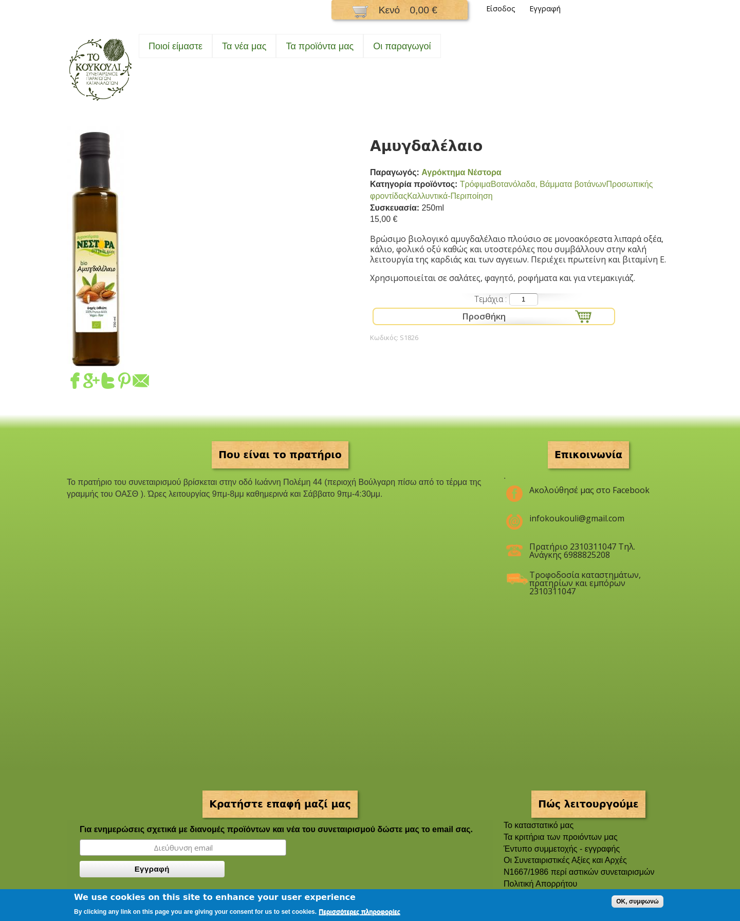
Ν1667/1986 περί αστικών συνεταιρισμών (579, 872)
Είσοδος (500, 8)
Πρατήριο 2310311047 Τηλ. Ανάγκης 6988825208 (582, 550)
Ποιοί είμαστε (175, 46)
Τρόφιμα (475, 184)
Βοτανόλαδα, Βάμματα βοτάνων (548, 184)
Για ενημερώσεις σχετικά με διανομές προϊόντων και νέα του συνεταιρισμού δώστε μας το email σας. (276, 829)
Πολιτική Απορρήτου (540, 883)
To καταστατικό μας (539, 825)
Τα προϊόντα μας (320, 46)
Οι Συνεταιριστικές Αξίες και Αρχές (565, 860)
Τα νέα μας (244, 46)
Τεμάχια (489, 299)
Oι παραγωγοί (402, 46)
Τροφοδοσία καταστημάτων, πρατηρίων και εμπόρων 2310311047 (585, 579)
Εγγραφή (545, 8)
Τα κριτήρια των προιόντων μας (561, 837)
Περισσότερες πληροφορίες (359, 911)
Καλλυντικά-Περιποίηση (450, 196)
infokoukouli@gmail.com (576, 518)
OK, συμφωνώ (637, 901)
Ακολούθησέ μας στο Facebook (589, 490)
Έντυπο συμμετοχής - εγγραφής (562, 848)
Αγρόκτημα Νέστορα (461, 172)
